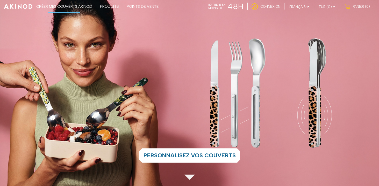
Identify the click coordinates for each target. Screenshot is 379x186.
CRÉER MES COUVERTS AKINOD (64, 6)
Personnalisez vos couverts (190, 155)
